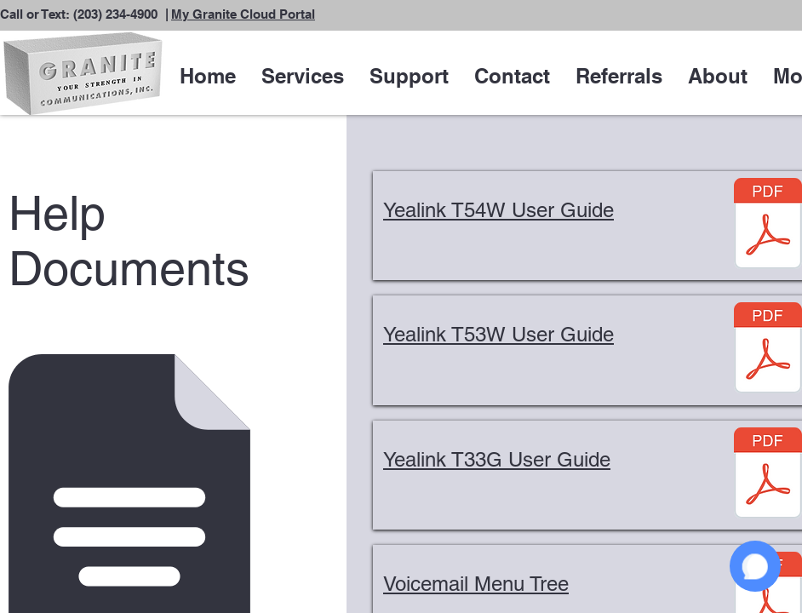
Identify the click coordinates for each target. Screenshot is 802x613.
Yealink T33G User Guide (496, 459)
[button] (303, 76)
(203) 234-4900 (115, 14)
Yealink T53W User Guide (498, 334)
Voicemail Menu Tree (476, 583)
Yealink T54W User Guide (498, 209)
